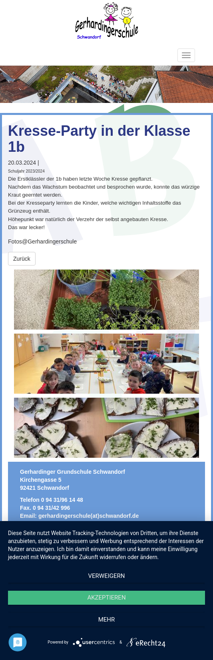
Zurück (21, 259)
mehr (106, 619)
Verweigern (106, 576)
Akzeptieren (106, 597)
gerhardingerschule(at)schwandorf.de (88, 516)
